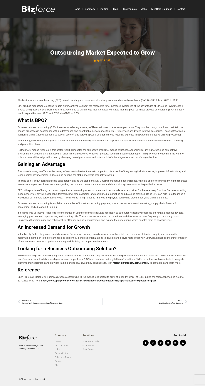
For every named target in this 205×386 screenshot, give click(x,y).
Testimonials (130, 9)
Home (77, 9)
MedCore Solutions (161, 9)
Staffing (104, 9)
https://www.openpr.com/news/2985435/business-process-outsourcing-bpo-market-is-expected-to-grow (98, 280)
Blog (115, 9)
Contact (181, 9)
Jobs (144, 9)
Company (90, 9)
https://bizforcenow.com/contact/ (131, 262)
